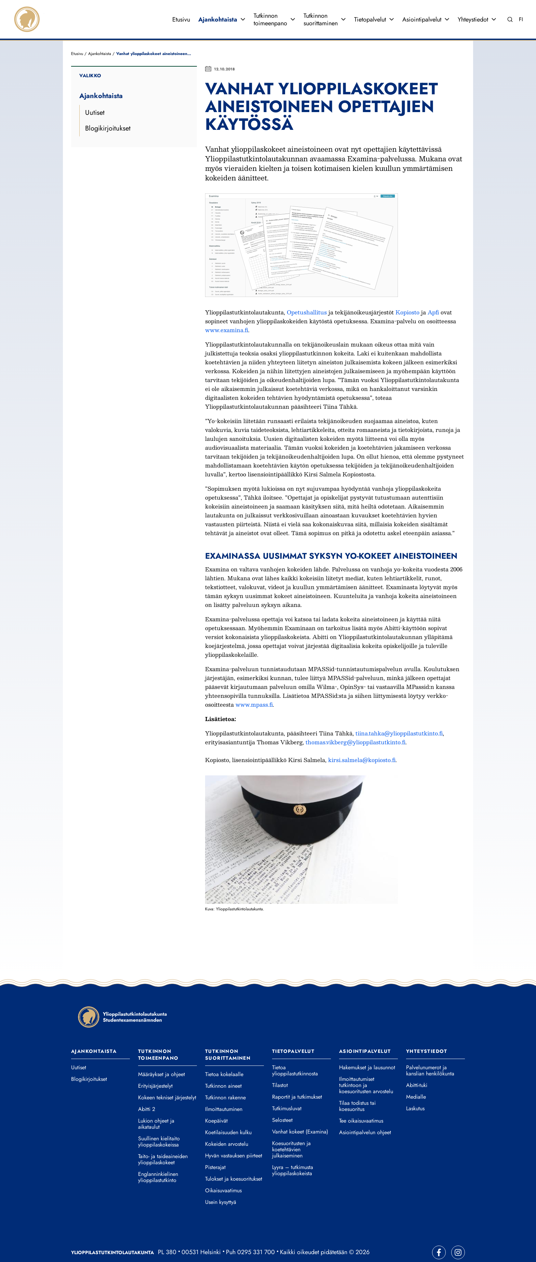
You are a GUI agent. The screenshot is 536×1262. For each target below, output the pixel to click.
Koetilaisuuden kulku (228, 1114)
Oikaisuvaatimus (223, 1172)
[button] (301, 821)
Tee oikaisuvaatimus (361, 1103)
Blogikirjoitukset (108, 110)
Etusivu (181, 10)
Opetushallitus (308, 294)
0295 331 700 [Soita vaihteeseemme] (256, 1234)
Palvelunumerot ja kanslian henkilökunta (430, 1052)
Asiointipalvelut (421, 10)
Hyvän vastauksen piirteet (233, 1138)
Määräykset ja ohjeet (161, 1056)
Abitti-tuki (416, 1067)
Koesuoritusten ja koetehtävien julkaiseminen (291, 1131)
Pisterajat (215, 1149)
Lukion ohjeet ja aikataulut (156, 1106)
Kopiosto (408, 294)
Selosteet (282, 1102)
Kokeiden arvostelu (226, 1126)
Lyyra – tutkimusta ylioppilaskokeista (292, 1152)
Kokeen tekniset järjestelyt (167, 1079)
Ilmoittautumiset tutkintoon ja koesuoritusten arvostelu (366, 1067)
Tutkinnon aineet (223, 1068)
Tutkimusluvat (287, 1090)
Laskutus (415, 1090)
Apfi (434, 294)
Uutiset (95, 94)
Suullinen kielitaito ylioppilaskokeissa (159, 1123)
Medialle (416, 1079)
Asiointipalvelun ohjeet (365, 1114)
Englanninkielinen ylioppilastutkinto (158, 1159)
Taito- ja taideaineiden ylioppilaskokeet (163, 1141)
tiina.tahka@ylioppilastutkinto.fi (399, 715)
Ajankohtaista (217, 10)
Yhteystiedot (473, 10)
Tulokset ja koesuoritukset (233, 1161)
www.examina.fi (226, 311)
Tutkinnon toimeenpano (270, 10)
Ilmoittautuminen (223, 1091)
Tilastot (280, 1067)
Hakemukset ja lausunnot (367, 1049)
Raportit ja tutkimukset (297, 1079)
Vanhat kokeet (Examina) (300, 1114)
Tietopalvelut (370, 10)
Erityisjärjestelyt (155, 1068)
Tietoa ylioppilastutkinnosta (295, 1052)
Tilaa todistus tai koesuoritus (357, 1088)
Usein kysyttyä (220, 1184)
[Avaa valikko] (243, 10)
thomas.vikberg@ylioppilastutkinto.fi (355, 724)
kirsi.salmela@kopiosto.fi (362, 741)
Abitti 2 (146, 1091)
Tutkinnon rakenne (225, 1079)
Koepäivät (216, 1103)
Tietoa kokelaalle (224, 1056)
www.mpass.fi (254, 686)
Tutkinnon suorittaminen (321, 10)
